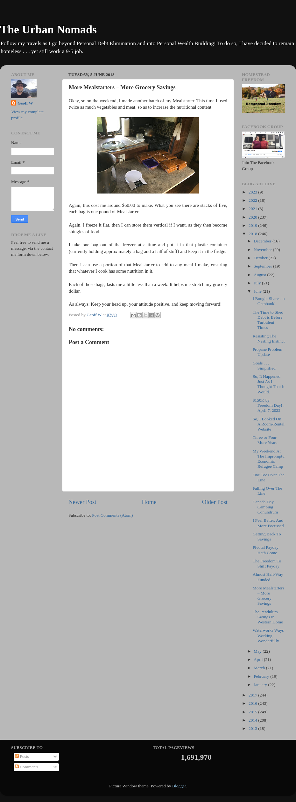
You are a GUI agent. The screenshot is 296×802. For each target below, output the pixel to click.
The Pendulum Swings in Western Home (268, 616)
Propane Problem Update (267, 352)
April (259, 659)
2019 (253, 225)
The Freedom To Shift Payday (267, 563)
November (263, 249)
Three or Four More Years (265, 440)
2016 (253, 703)
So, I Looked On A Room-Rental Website (269, 424)
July (258, 283)
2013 (253, 728)
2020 (253, 217)
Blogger (179, 786)
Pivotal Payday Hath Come (265, 550)
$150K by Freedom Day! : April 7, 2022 (269, 405)
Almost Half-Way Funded (268, 577)
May (258, 651)
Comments (27, 767)
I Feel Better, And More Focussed (268, 523)
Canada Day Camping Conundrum (265, 507)
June (258, 291)
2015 (253, 712)
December (263, 241)
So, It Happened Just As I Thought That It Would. (269, 384)
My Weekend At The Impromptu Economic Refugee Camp (269, 459)
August (260, 274)
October (261, 257)
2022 (253, 200)
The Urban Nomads (48, 29)
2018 (253, 233)
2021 (253, 208)
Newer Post (82, 502)
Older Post (215, 502)
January (261, 684)
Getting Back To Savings (267, 536)
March (260, 667)
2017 (253, 695)
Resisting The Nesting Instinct (269, 338)
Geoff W (25, 103)
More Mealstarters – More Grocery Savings (268, 596)
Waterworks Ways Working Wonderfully (268, 635)
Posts (22, 756)
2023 (253, 192)
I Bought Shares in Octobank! (269, 301)
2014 (253, 720)
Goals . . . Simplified (264, 365)
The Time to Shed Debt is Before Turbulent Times (268, 320)
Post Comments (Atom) (112, 515)
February (262, 676)
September (263, 266)
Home (149, 502)
